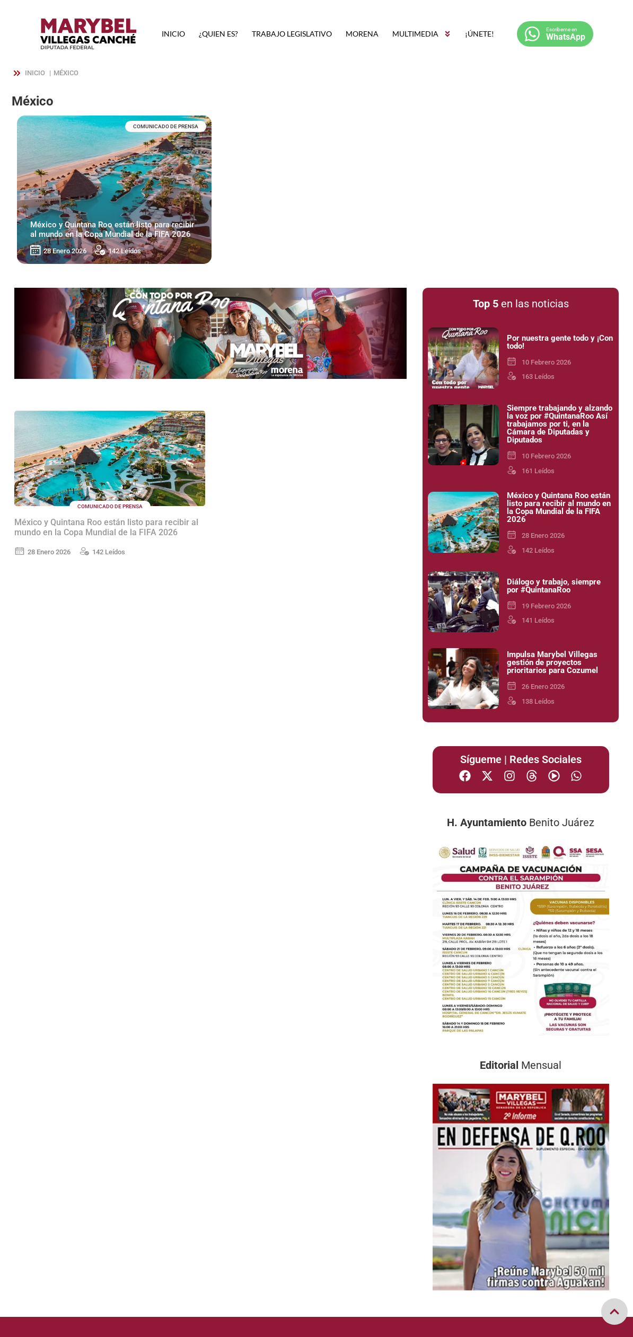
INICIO (173, 33)
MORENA (362, 33)
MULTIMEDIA (421, 34)
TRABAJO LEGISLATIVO (292, 33)
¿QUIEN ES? (218, 33)
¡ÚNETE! (479, 33)
